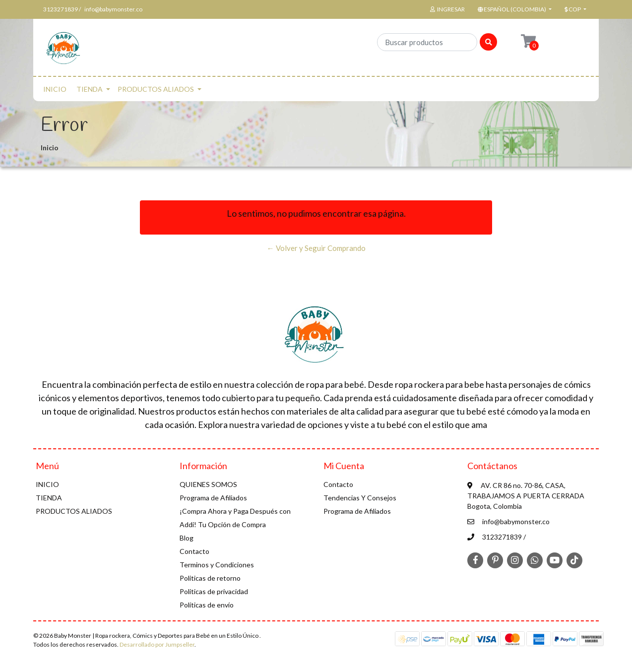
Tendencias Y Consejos (359, 497)
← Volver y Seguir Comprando (316, 247)
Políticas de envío (207, 605)
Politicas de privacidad (214, 591)
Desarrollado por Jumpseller (157, 644)
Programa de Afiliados (213, 497)
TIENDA (89, 89)
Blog (186, 538)
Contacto (194, 551)
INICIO (54, 89)
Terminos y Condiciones (217, 564)
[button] (514, 9)
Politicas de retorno (210, 578)
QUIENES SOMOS (208, 484)
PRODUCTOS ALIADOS (156, 89)
